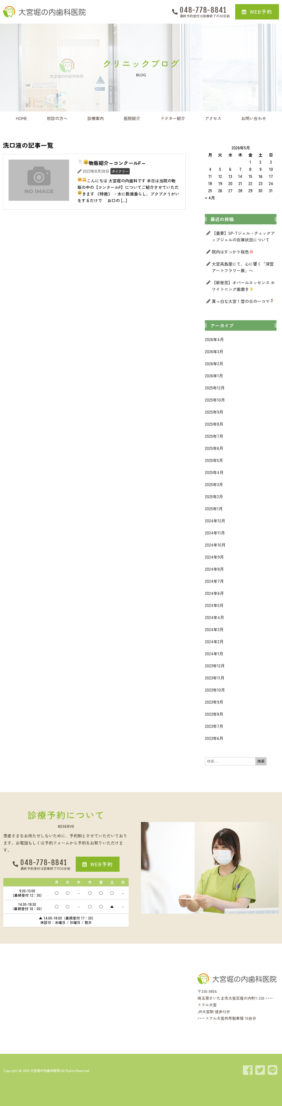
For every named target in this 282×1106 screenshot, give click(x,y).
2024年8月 (214, 569)
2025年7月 (214, 436)
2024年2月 (214, 641)
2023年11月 (214, 678)
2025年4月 (214, 472)
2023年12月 (215, 665)
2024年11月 (215, 533)
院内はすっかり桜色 (232, 252)
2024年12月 (215, 520)
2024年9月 (214, 557)
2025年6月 (214, 448)
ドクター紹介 (172, 118)
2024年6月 (214, 593)
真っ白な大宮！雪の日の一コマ (243, 301)
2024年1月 (214, 653)
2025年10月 (215, 400)
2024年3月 (214, 629)
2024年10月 (215, 545)
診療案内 (95, 118)
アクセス (213, 118)
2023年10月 (215, 690)
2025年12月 (215, 388)
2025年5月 (214, 460)
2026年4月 (214, 339)
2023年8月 (214, 714)
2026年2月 (214, 363)
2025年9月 (214, 412)
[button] (257, 11)
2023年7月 (214, 726)
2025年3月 (214, 484)
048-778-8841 (203, 9)
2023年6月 (214, 738)
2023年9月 (214, 702)
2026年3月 (214, 351)
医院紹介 (132, 118)
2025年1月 (214, 508)
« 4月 (210, 197)
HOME (21, 118)
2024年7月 (214, 581)
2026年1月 (214, 375)
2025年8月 (214, 424)
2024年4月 (214, 617)
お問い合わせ (253, 118)
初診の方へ (57, 118)
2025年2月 (214, 496)
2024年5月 (214, 605)
